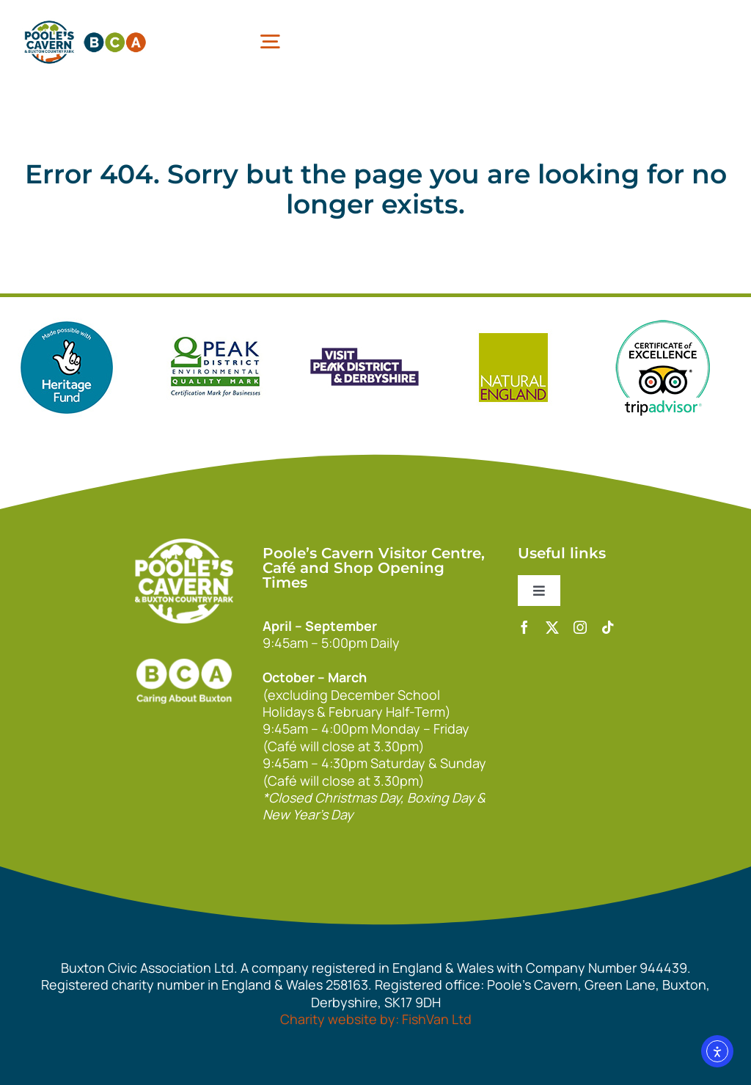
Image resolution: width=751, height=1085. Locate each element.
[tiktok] (608, 627)
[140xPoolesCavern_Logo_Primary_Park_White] (184, 545)
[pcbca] (85, 21)
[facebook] (524, 627)
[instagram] (580, 627)
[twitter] (552, 627)
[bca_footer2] (184, 645)
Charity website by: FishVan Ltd (376, 1019)
